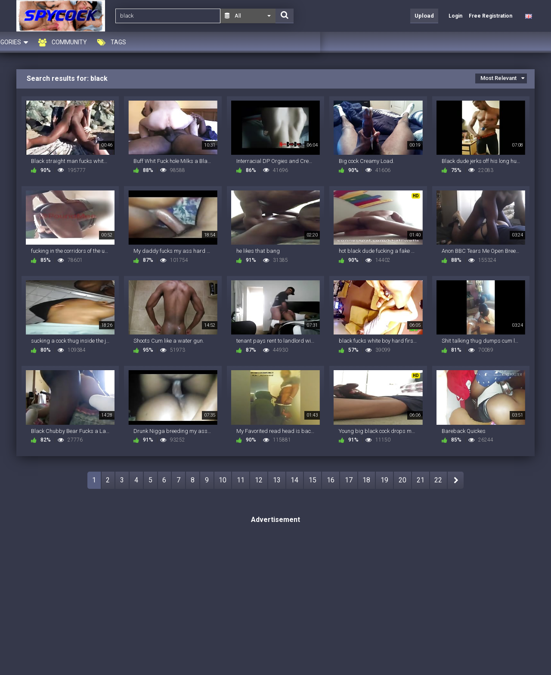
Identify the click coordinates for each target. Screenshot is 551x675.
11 (241, 480)
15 (312, 480)
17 (349, 480)
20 (402, 480)
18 (366, 480)
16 (330, 480)
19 (384, 480)
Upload (424, 15)
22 (438, 480)
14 (294, 480)
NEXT (456, 480)
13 (277, 480)
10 (222, 480)
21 (420, 480)
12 (259, 480)
